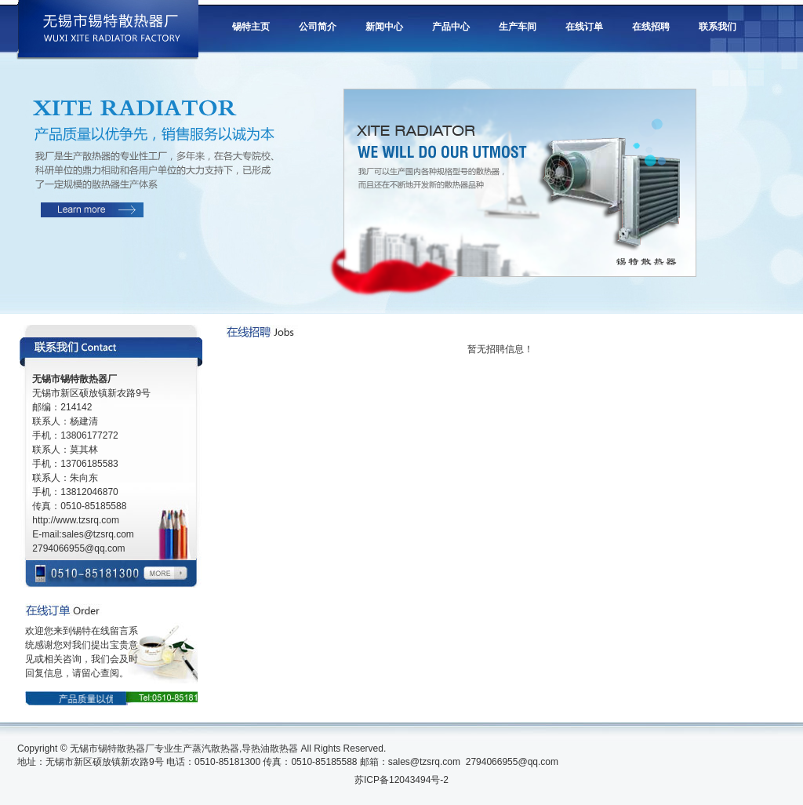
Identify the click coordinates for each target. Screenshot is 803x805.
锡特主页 (251, 26)
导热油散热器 (270, 748)
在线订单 (584, 26)
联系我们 (717, 26)
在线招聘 (651, 26)
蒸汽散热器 (215, 748)
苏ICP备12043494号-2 (401, 779)
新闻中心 (384, 26)
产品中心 (451, 26)
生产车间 (517, 26)
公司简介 (317, 26)
